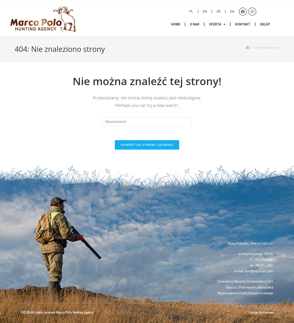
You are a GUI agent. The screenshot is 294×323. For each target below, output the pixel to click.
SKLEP (265, 24)
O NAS (194, 24)
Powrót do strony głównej (147, 145)
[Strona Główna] (247, 47)
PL (191, 11)
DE (218, 11)
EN (205, 11)
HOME (175, 24)
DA (232, 11)
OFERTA (217, 24)
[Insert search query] (147, 121)
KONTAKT (242, 24)
